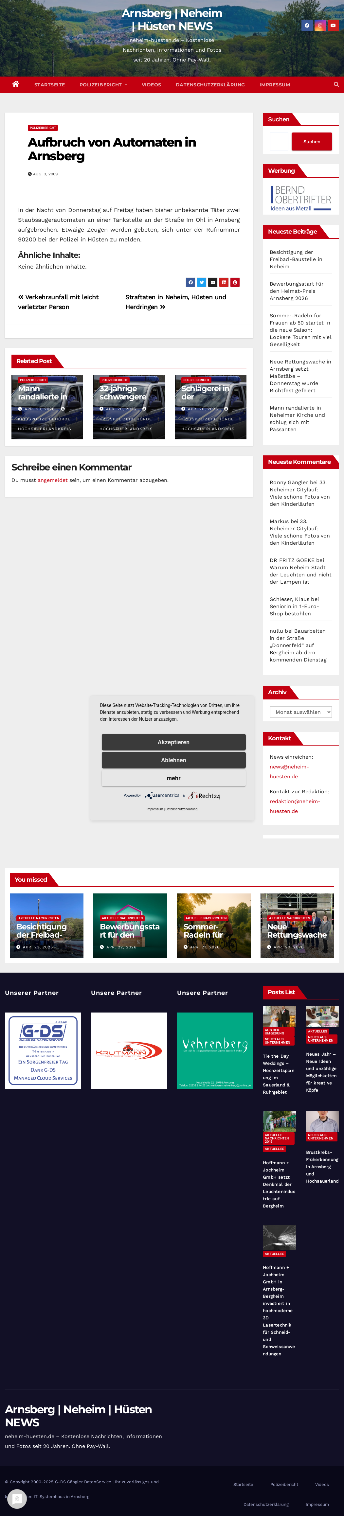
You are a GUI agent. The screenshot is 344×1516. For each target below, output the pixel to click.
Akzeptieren (174, 742)
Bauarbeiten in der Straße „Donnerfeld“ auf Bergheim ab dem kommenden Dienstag (298, 645)
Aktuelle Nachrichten (38, 918)
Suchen (278, 119)
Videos (151, 85)
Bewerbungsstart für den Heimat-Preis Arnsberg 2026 (297, 291)
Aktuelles (317, 1031)
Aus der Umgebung (274, 1031)
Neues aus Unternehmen (277, 1040)
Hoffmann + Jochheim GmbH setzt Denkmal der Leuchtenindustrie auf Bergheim (279, 1184)
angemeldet (53, 480)
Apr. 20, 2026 (40, 409)
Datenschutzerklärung (210, 85)
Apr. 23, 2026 (38, 947)
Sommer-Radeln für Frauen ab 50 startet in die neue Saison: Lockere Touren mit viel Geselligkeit (300, 329)
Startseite (49, 85)
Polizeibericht (103, 85)
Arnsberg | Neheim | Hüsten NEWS (172, 19)
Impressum (275, 85)
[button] (336, 84)
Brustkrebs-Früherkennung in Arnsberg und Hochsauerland (322, 1167)
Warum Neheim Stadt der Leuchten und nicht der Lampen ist (301, 574)
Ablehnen (173, 760)
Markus (279, 521)
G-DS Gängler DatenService (83, 1481)
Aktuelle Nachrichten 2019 (277, 1138)
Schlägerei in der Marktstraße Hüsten (205, 401)
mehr (174, 778)
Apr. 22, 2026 (121, 947)
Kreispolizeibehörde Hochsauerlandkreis (44, 419)
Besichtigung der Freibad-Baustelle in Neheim (296, 259)
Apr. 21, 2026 (205, 947)
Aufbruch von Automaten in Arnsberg (112, 149)
